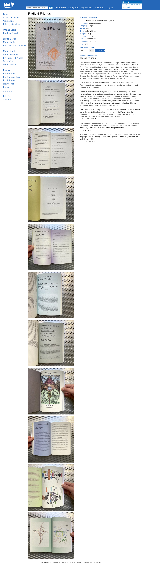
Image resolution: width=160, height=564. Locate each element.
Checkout (99, 7)
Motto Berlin (9, 39)
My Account (87, 7)
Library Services (11, 24)
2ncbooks (8, 61)
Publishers (61, 7)
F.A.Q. (6, 96)
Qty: (81, 51)
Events (6, 70)
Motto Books (9, 51)
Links (6, 87)
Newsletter (8, 83)
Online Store (9, 30)
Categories (73, 7)
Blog (5, 14)
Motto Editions (10, 54)
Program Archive (11, 77)
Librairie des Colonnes (14, 45)
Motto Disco (9, 64)
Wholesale (8, 21)
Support (7, 99)
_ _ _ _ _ (7, 90)
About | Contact (11, 17)
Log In (109, 7)
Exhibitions (9, 73)
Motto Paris (9, 42)
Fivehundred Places (13, 58)
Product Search (10, 33)
